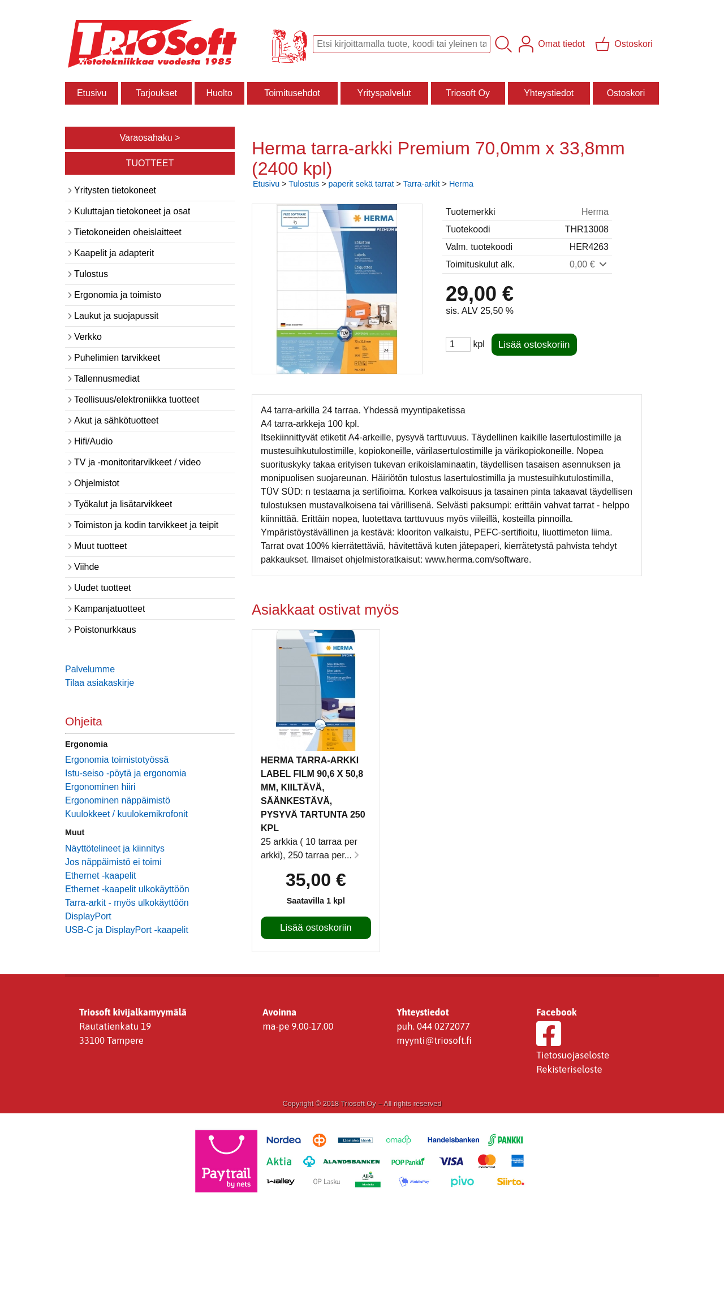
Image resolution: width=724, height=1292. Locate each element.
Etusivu (91, 93)
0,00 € (589, 264)
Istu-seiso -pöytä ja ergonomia (125, 773)
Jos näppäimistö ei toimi (113, 862)
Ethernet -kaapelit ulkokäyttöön (127, 889)
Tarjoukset (156, 93)
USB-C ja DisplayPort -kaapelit (126, 930)
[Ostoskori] (625, 44)
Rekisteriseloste (569, 1069)
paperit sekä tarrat (361, 183)
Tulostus (303, 183)
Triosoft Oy (468, 93)
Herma (461, 183)
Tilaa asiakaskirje (99, 683)
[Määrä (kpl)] (458, 344)
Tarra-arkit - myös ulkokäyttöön (127, 903)
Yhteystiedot (549, 93)
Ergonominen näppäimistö (117, 800)
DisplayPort (88, 916)
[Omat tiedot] (553, 44)
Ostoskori (626, 93)
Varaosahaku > (150, 137)
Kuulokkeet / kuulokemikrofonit (126, 814)
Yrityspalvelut (384, 93)
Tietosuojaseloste (572, 1055)
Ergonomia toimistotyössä (117, 759)
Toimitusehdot (292, 93)
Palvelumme (90, 669)
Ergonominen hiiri (100, 787)
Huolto (219, 93)
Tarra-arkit (421, 183)
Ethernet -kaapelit (100, 875)
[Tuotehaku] (401, 44)
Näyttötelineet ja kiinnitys (115, 848)
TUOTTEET (150, 163)
